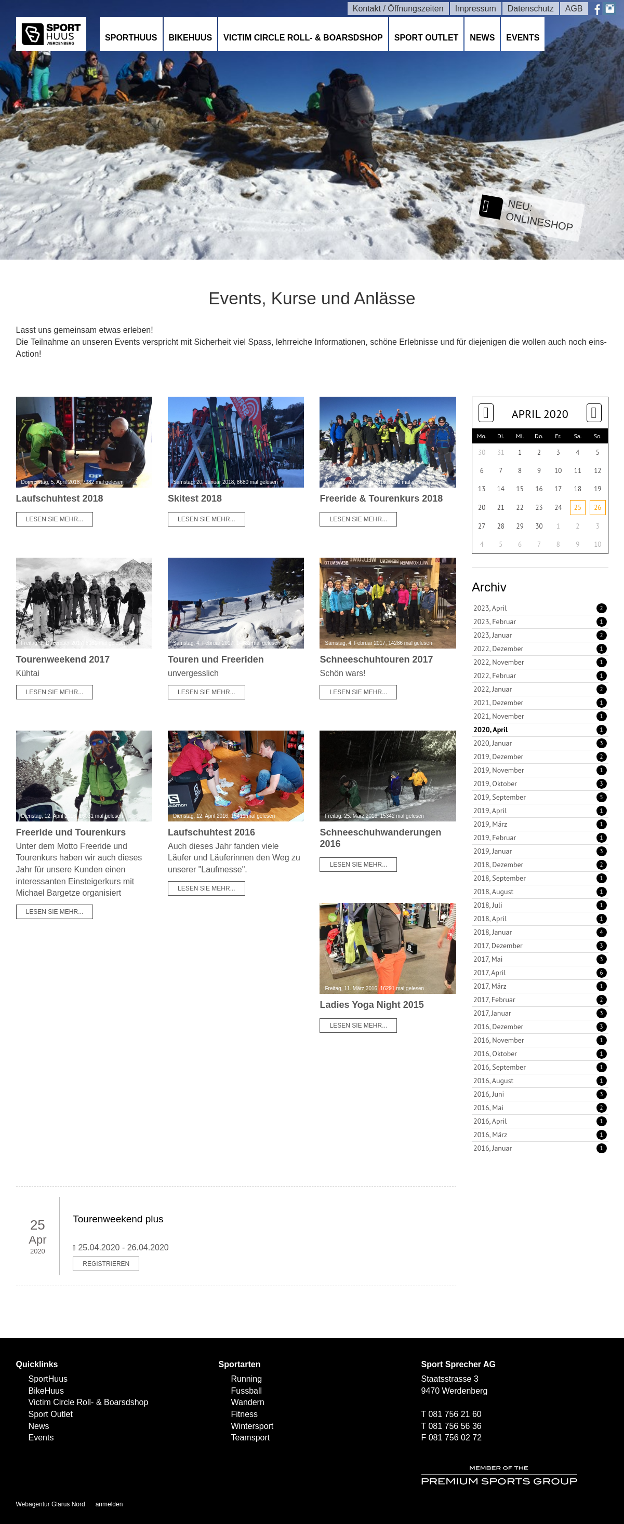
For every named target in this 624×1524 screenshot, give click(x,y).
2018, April (540, 918)
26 (597, 507)
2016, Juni (540, 1094)
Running (246, 1378)
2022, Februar (540, 675)
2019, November (540, 770)
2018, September (540, 878)
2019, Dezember (540, 756)
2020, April (540, 729)
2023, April (540, 608)
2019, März (540, 824)
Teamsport (250, 1437)
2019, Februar (540, 837)
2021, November (540, 716)
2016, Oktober (540, 1053)
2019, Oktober (540, 783)
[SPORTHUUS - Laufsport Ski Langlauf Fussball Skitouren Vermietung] (51, 33)
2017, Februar (540, 999)
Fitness (244, 1414)
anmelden (109, 1504)
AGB (574, 8)
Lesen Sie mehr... (55, 519)
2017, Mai (540, 959)
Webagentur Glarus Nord (50, 1504)
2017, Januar (540, 1013)
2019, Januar (540, 851)
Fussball (246, 1390)
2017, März (540, 986)
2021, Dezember (540, 702)
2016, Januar (540, 1148)
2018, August (540, 891)
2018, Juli (540, 905)
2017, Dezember (540, 945)
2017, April (540, 972)
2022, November (540, 662)
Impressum (475, 8)
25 (577, 507)
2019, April (540, 810)
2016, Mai (540, 1107)
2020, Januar (540, 743)
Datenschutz (531, 8)
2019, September (540, 797)
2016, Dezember (540, 1026)
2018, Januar (540, 932)
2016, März (540, 1134)
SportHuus (131, 37)
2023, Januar (540, 635)
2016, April (540, 1121)
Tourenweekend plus (118, 1218)
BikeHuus (191, 37)
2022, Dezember (540, 648)
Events (522, 37)
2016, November (540, 1040)
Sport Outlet (426, 37)
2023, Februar (540, 621)
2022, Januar (540, 689)
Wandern (247, 1402)
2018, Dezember (540, 864)
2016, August (540, 1080)
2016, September (540, 1067)
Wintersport (252, 1426)
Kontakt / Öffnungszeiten (398, 8)
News (482, 37)
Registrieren (106, 1263)
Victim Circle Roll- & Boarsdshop (303, 37)
